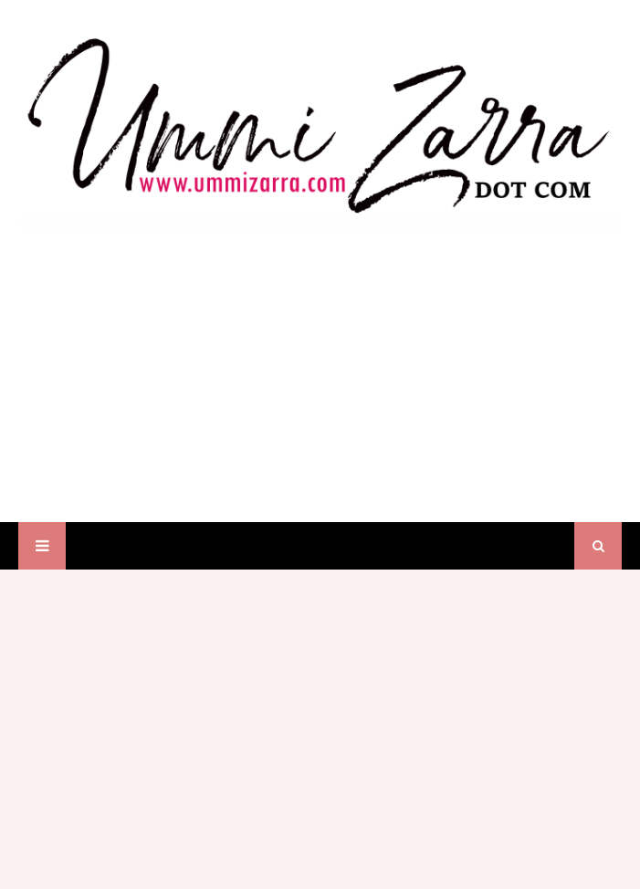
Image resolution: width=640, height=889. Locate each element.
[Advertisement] (320, 358)
